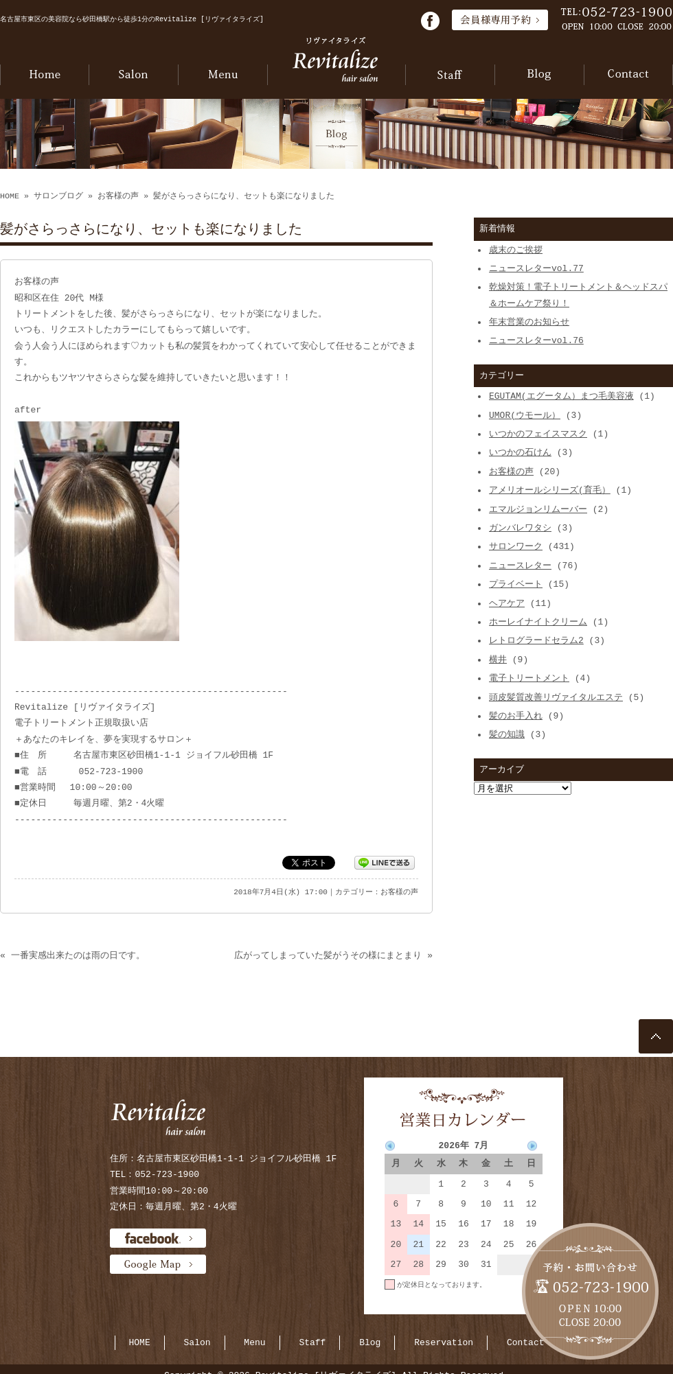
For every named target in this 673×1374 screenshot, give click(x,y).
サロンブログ (58, 196)
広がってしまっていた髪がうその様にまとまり (328, 955)
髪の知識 (507, 734)
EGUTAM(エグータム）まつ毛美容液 (561, 396)
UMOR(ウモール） (524, 415)
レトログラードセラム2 (536, 640)
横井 (498, 659)
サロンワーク (516, 546)
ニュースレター (520, 565)
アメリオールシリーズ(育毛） (550, 490)
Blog (369, 1342)
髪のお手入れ (516, 716)
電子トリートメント (529, 678)
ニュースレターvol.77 (536, 268)
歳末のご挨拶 (516, 250)
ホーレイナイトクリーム (538, 622)
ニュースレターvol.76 (536, 340)
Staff (312, 1342)
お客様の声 (118, 196)
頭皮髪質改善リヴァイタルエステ (556, 697)
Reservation (443, 1342)
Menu (254, 1342)
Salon (197, 1342)
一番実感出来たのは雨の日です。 (78, 955)
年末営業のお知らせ (529, 322)
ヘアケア (507, 603)
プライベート (516, 584)
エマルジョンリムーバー (538, 509)
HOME (9, 196)
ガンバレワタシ (520, 528)
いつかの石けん (520, 452)
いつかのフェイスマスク (538, 434)
